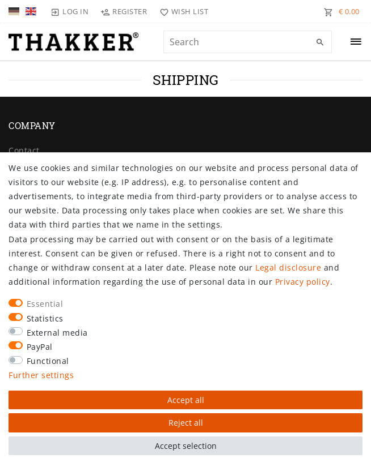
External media (57, 332)
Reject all (185, 422)
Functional (48, 360)
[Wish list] (181, 11)
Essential (45, 303)
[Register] (124, 11)
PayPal (40, 346)
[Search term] (247, 42)
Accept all (185, 400)
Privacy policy (302, 281)
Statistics (45, 318)
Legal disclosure (288, 267)
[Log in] (70, 11)
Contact (24, 150)
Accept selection (186, 445)
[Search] (320, 42)
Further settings (41, 375)
